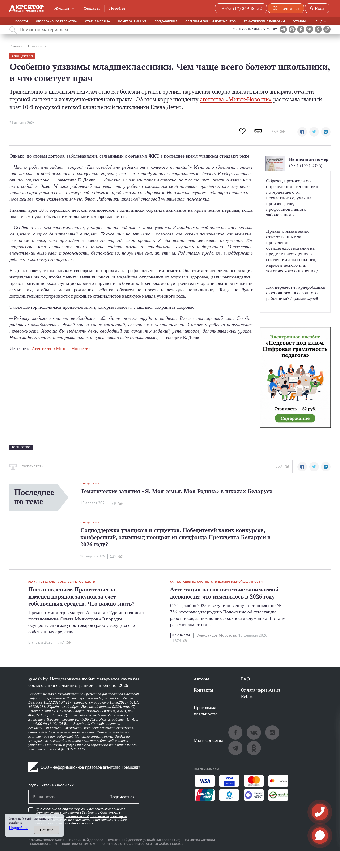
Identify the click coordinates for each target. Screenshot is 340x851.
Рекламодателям (42, 843)
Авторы (201, 678)
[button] (302, 132)
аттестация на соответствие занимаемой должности (217, 581)
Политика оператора (79, 843)
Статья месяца (97, 21)
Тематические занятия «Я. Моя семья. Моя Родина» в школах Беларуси (176, 491)
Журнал (61, 8)
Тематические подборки (264, 21)
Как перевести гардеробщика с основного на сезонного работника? (295, 292)
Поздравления (165, 21)
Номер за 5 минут (132, 21)
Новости (20, 21)
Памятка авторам (200, 840)
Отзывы (299, 21)
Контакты (203, 690)
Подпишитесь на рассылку (51, 785)
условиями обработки (80, 812)
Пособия (117, 8)
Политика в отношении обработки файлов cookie (141, 843)
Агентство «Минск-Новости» (61, 348)
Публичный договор (86, 840)
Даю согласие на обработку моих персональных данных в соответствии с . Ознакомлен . (81, 816)
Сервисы (91, 8)
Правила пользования (46, 840)
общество (23, 56)
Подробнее (18, 827)
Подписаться (122, 796)
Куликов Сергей (305, 299)
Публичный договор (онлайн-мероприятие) (144, 840)
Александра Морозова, (217, 635)
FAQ (245, 678)
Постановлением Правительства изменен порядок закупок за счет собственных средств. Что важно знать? (81, 596)
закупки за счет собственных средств (62, 581)
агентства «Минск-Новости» (236, 99)
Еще (319, 21)
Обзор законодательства (56, 21)
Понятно (46, 830)
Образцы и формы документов (210, 21)
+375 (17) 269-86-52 (242, 8)
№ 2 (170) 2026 (181, 635)
